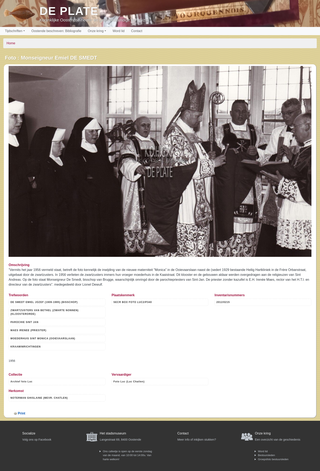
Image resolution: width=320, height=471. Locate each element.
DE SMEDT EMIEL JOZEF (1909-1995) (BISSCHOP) (44, 302)
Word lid (118, 31)
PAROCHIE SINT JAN (24, 322)
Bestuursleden (266, 455)
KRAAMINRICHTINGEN (25, 346)
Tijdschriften (13, 31)
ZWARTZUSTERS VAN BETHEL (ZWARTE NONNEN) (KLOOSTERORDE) (44, 312)
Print (21, 413)
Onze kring (95, 31)
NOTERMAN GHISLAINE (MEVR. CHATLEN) (39, 397)
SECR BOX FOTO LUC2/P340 (132, 302)
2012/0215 (223, 302)
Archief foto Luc (21, 381)
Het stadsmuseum (113, 433)
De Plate (68, 10)
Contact (136, 31)
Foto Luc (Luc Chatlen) (129, 381)
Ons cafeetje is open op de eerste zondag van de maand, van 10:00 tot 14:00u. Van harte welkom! (127, 455)
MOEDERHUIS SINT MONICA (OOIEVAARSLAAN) (42, 338)
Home (11, 43)
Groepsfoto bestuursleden (273, 459)
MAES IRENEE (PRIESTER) (28, 330)
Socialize (28, 433)
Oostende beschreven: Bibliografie (56, 31)
